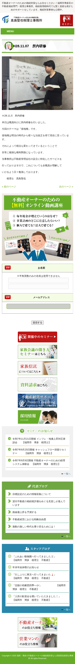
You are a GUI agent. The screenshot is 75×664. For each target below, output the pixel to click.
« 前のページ (9, 186)
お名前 (41, 267)
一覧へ (67, 473)
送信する (37, 322)
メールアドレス (41, 297)
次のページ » (66, 186)
